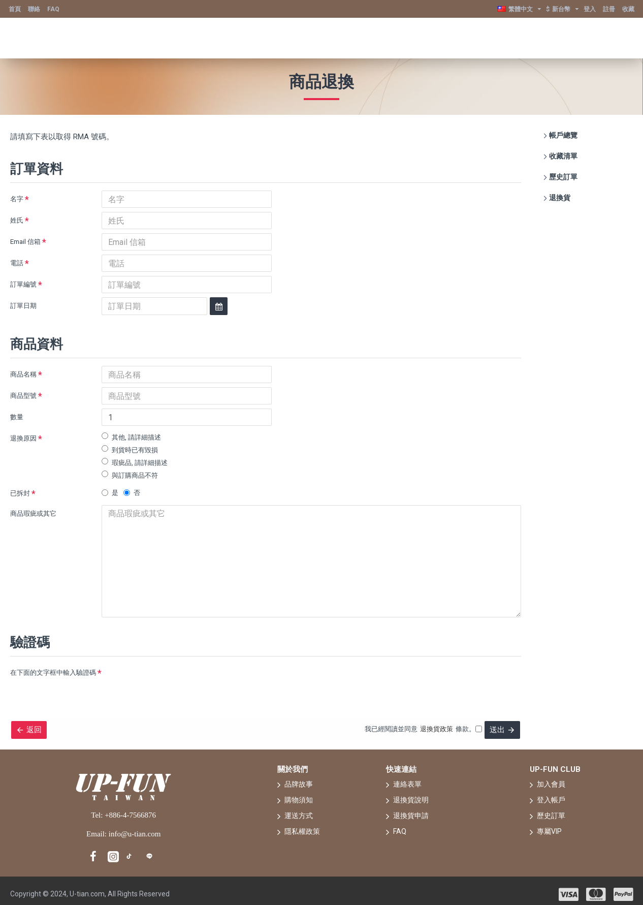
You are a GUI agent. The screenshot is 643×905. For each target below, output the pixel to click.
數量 (16, 417)
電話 (16, 263)
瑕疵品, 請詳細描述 (135, 462)
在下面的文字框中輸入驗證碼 (53, 659)
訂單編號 (23, 284)
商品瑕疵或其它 (33, 513)
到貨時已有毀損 (130, 449)
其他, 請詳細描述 (131, 436)
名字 (16, 199)
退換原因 (23, 438)
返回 (38, 718)
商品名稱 (23, 374)
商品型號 (23, 395)
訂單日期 (23, 305)
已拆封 (20, 493)
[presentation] (173, 669)
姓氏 (16, 220)
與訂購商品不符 (130, 475)
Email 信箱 (25, 241)
